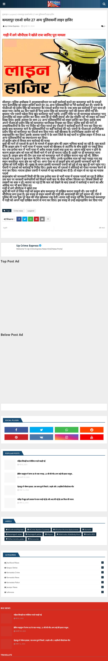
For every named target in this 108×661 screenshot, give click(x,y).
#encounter (34, 539)
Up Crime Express (27, 245)
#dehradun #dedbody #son (69, 534)
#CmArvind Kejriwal (16, 529)
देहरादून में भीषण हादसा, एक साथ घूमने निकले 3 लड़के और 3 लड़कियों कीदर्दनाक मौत (45, 486)
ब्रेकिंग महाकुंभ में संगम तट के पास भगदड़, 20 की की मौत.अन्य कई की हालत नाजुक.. (45, 474)
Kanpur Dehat (55, 567)
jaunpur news (55, 587)
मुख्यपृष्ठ (5, 14)
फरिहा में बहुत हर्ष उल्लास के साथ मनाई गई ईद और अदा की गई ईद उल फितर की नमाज (45, 499)
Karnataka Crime (55, 572)
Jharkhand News (55, 562)
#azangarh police (34, 534)
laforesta (55, 592)
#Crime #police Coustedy (39, 529)
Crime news (18, 211)
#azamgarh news (15, 534)
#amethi (87, 529)
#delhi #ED (90, 534)
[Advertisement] (54, 298)
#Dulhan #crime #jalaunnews (67, 529)
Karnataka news (55, 577)
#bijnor (50, 534)
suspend (12, 14)
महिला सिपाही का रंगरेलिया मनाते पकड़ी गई (31, 461)
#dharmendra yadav (16, 539)
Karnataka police (55, 582)
